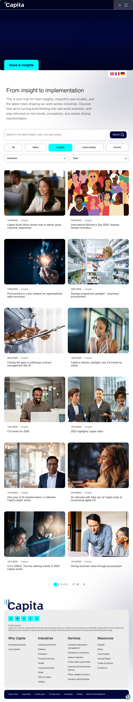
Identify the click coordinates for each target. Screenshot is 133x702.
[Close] (120, 5)
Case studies (89, 147)
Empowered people (17, 645)
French (117, 73)
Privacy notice (13, 694)
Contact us (102, 668)
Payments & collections (78, 653)
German (123, 73)
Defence (42, 649)
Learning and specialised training (79, 668)
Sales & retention (75, 658)
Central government (47, 645)
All (13, 147)
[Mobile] (126, 5)
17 (73, 584)
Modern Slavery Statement (96, 694)
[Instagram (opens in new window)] (24, 618)
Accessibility (68, 694)
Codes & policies (105, 663)
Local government (46, 668)
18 (77, 584)
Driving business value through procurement (96, 566)
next (84, 584)
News (35, 147)
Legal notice (26, 694)
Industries (12, 158)
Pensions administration (78, 679)
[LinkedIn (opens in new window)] (11, 618)
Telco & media (44, 677)
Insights (60, 147)
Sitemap (79, 694)
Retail (40, 673)
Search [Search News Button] (116, 135)
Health (41, 663)
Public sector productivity (79, 662)
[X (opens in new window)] (37, 618)
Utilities (41, 682)
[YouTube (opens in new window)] (17, 618)
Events (117, 147)
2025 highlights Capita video (87, 431)
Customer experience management (77, 646)
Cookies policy (40, 694)
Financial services (46, 659)
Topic (75, 158)
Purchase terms (54, 694)
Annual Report (104, 659)
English (112, 73)
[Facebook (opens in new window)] (30, 618)
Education (42, 654)
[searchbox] (56, 134)
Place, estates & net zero (79, 675)
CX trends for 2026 (18, 431)
